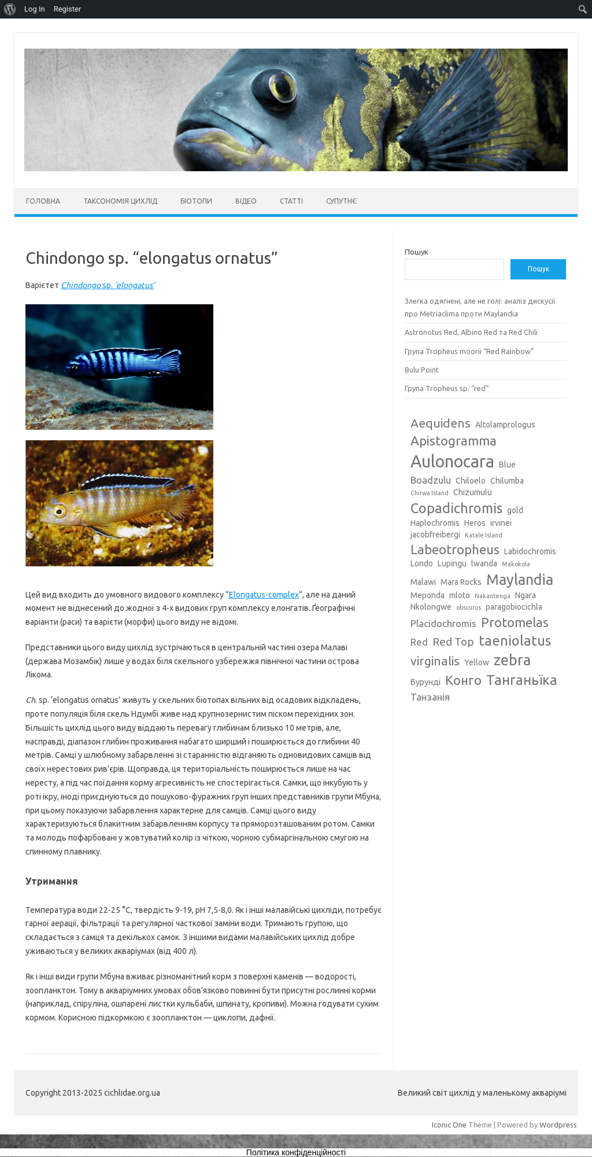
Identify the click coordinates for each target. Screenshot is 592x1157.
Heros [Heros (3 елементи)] (475, 523)
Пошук (416, 252)
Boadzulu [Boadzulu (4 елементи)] (430, 479)
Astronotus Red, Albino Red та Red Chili (471, 332)
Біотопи (196, 201)
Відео (246, 201)
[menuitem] (10, 9)
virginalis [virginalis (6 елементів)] (435, 661)
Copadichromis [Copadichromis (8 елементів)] (456, 507)
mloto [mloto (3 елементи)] (459, 595)
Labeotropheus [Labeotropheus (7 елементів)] (455, 549)
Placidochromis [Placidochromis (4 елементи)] (443, 623)
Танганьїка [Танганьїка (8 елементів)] (521, 679)
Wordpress (558, 1125)
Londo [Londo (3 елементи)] (421, 563)
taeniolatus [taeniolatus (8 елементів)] (515, 640)
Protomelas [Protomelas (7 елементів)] (515, 622)
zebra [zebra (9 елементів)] (512, 660)
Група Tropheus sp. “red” (447, 388)
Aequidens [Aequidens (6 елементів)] (440, 423)
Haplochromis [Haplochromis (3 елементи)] (435, 523)
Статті (291, 201)
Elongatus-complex (264, 594)
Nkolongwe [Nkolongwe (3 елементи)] (431, 606)
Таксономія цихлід (120, 201)
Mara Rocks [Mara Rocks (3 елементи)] (461, 582)
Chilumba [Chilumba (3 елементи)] (507, 480)
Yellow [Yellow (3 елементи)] (476, 662)
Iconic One (449, 1125)
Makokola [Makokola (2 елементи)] (516, 564)
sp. (107, 285)
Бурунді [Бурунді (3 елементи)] (425, 682)
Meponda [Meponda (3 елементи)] (427, 595)
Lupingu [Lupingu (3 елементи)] (452, 563)
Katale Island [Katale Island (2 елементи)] (483, 535)
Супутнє (341, 201)
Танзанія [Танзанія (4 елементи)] (430, 696)
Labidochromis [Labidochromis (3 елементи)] (530, 551)
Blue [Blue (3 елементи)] (507, 464)
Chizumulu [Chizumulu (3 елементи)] (472, 492)
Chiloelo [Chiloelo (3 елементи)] (471, 480)
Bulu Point (422, 370)
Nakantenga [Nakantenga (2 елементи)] (492, 595)
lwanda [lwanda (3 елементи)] (484, 563)
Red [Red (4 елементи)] (419, 641)
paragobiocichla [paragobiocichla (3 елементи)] (514, 606)
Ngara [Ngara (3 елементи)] (525, 595)
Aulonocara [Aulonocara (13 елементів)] (452, 461)
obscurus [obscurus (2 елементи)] (468, 607)
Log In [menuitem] (34, 9)
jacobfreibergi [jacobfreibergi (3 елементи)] (435, 534)
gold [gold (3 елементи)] (515, 510)
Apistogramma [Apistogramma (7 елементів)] (453, 440)
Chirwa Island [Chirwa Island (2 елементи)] (429, 492)
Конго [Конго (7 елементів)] (463, 680)
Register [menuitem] (68, 9)
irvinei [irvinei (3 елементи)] (501, 523)
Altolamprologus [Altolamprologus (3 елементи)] (505, 424)
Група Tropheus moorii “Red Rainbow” (469, 351)
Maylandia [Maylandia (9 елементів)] (519, 580)
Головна (43, 201)
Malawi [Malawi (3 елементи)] (423, 582)
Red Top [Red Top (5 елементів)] (453, 641)
